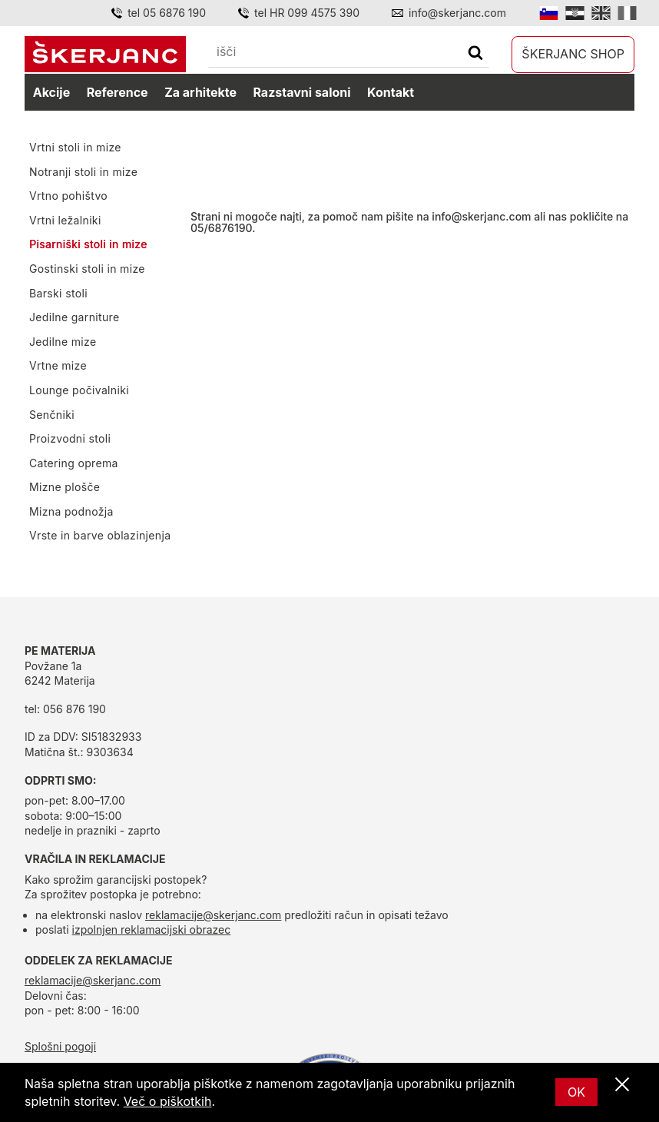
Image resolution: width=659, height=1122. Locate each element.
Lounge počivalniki (79, 390)
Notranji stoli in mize (83, 171)
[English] (601, 13)
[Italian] (627, 13)
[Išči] (475, 54)
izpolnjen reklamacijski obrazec (151, 929)
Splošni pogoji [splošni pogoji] (60, 1046)
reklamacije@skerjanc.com (213, 914)
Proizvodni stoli (70, 438)
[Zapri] (622, 1085)
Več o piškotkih (168, 1101)
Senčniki (52, 414)
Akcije (51, 92)
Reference (117, 92)
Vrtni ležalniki (65, 220)
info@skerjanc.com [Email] (457, 12)
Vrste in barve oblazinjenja (100, 535)
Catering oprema (73, 463)
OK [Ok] (576, 1092)
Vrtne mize (58, 365)
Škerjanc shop (573, 53)
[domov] (105, 54)
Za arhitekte (200, 92)
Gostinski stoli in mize (87, 268)
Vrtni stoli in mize (75, 147)
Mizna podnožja (71, 511)
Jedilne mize (62, 341)
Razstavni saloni (301, 92)
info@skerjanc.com (481, 216)
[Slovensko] (548, 13)
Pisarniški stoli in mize (88, 244)
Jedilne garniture (74, 317)
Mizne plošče (64, 486)
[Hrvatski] (575, 13)
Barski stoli (58, 293)
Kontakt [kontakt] (390, 92)
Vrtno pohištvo (68, 195)
